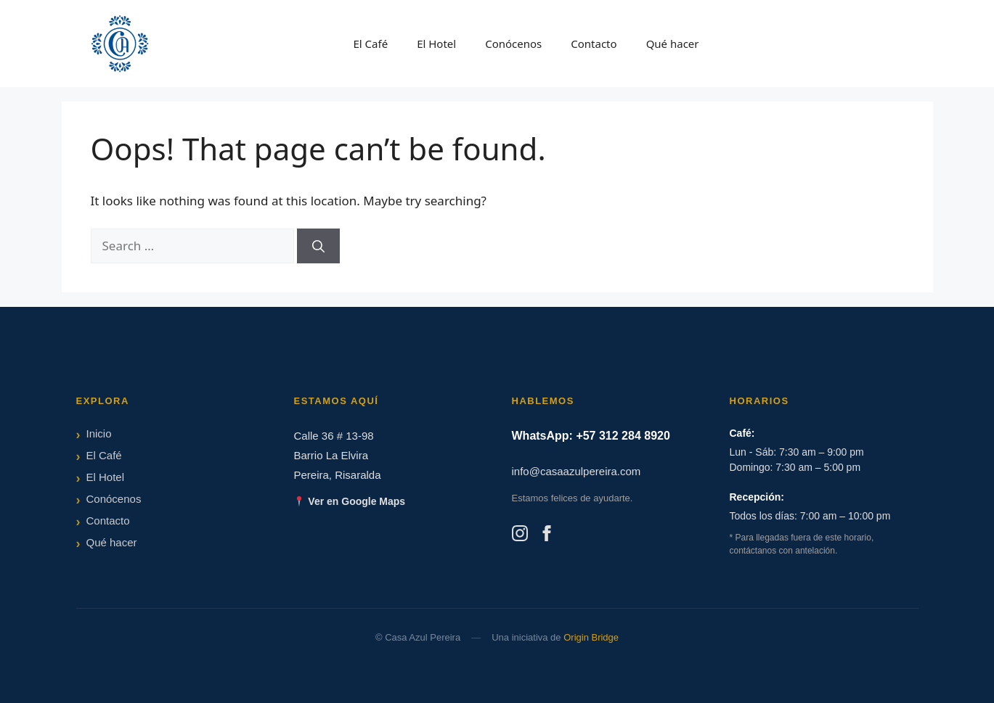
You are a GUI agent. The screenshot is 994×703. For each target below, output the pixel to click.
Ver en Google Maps (349, 501)
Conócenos (513, 43)
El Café (370, 43)
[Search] (318, 246)
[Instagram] (520, 535)
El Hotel (436, 43)
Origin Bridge (591, 637)
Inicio (99, 433)
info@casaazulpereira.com (576, 471)
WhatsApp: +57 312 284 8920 (591, 435)
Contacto (593, 43)
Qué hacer (672, 43)
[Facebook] (547, 535)
